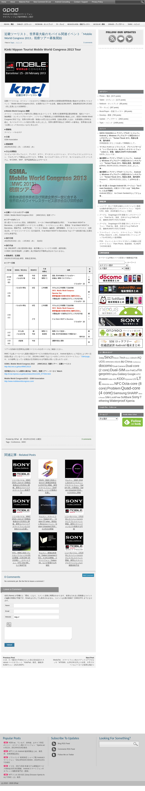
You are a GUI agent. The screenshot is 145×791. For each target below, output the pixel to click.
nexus (111, 384)
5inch (109, 357)
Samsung (120, 393)
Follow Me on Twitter (63, 757)
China (128, 361)
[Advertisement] (104, 27)
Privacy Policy (97, 2)
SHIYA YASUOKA (106, 133)
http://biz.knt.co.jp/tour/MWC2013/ (17, 367)
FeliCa (133, 370)
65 (6, 745)
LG (134, 379)
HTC (138, 374)
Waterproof (117, 401)
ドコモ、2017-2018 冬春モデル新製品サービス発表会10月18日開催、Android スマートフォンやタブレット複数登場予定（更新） (24, 770)
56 (6, 760)
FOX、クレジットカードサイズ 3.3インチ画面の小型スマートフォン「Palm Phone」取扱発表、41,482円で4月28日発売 (120, 243)
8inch (128, 358)
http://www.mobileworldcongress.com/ (19, 381)
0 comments (86, 439)
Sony (135, 397)
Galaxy (122, 374)
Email (7, 611)
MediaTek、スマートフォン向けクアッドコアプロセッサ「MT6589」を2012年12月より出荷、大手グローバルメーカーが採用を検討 (73, 664)
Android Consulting (62, 2)
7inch (122, 357)
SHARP (132, 393)
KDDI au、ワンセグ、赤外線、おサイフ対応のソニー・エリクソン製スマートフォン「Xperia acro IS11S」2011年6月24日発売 (24, 747)
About (12, 2)
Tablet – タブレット (24, 24)
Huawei (103, 378)
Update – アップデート (108, 119)
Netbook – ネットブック (44, 24)
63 (6, 753)
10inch (133, 358)
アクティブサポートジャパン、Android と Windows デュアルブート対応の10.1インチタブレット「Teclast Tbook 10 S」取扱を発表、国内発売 (120, 160)
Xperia (130, 400)
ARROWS (109, 362)
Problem (114, 388)
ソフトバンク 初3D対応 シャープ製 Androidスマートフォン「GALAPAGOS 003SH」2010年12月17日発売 (24, 762)
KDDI (121, 379)
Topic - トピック (16, 43)
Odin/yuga (85, 357)
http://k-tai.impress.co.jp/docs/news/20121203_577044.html (27, 374)
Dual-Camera (119, 366)
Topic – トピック (105, 123)
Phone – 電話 (9, 24)
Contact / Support (81, 2)
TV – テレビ (60, 24)
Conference (15, 442)
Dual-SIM (117, 370)
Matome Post (24, 2)
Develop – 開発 (105, 115)
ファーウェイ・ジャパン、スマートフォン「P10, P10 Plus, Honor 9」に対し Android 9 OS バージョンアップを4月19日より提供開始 (120, 234)
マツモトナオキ (105, 147)
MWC (24, 442)
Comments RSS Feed (63, 751)
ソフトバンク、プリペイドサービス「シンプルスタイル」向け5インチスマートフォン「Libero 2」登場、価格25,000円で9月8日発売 (120, 149)
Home (3, 2)
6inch (116, 358)
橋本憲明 (102, 158)
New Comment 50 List (42, 2)
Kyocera (128, 379)
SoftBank (126, 397)
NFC (117, 384)
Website (8, 617)
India (110, 379)
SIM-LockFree (112, 397)
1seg (101, 358)
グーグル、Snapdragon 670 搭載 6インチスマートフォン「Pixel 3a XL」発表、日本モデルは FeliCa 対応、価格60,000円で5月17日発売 (120, 217)
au (122, 361)
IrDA (114, 379)
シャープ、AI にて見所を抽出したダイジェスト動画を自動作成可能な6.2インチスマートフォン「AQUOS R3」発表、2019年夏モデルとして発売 (119, 208)
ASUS (117, 362)
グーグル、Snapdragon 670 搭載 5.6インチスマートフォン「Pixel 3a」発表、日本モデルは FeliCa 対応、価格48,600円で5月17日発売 (119, 226)
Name (7, 605)
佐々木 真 (103, 186)
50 (6, 768)
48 (6, 777)
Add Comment (88, 575)
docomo (105, 365)
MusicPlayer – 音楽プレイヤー (111, 111)
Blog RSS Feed (61, 746)
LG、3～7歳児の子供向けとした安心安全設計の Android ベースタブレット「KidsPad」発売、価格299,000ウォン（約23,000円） (23, 664)
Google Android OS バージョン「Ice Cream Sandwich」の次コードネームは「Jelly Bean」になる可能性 (120, 188)
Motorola (105, 384)
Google (131, 374)
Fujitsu (113, 374)
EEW (128, 371)
